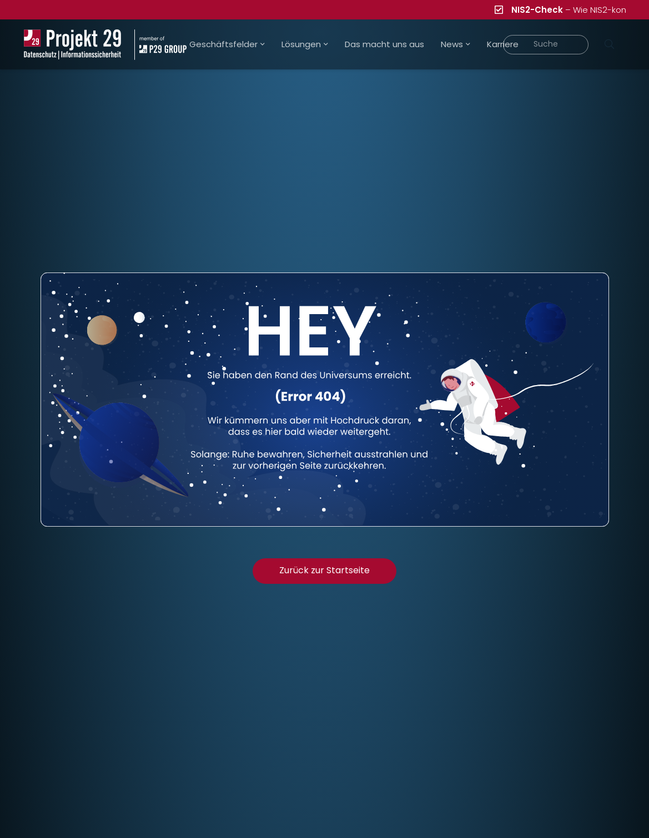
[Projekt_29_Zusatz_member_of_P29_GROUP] (160, 44)
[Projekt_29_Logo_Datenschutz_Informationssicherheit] (73, 44)
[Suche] (546, 44)
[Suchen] (609, 44)
